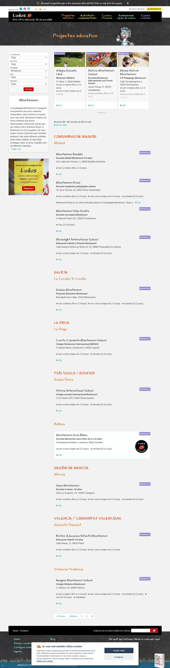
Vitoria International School (74, 391)
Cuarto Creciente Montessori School (81, 340)
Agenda (18, 651)
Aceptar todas (118, 651)
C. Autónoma (15, 55)
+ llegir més (15, 149)
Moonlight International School (77, 239)
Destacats (101, 112)
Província (13, 61)
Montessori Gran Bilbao (71, 435)
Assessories (126, 16)
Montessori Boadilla (69, 154)
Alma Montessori (67, 486)
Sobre (17, 639)
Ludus (19, 15)
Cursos (107, 16)
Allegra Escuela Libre (66, 72)
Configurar (118, 657)
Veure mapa (60, 125)
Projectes (68, 16)
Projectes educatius (75, 36)
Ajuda (15, 631)
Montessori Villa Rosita (72, 211)
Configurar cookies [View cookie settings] (24, 647)
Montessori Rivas (68, 183)
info (59, 105)
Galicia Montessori (69, 290)
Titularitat (13, 81)
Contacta (24, 631)
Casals (145, 16)
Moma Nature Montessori (129, 72)
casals (118, 3)
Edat (11, 74)
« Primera (60, 616)
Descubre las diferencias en (30, 665)
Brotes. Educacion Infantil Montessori (81, 536)
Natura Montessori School (101, 72)
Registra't (154, 9)
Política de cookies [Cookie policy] (45, 661)
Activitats (87, 16)
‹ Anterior (73, 616)
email (135, 630)
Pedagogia (14, 68)
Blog (52, 639)
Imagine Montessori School (74, 580)
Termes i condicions (24, 643)
